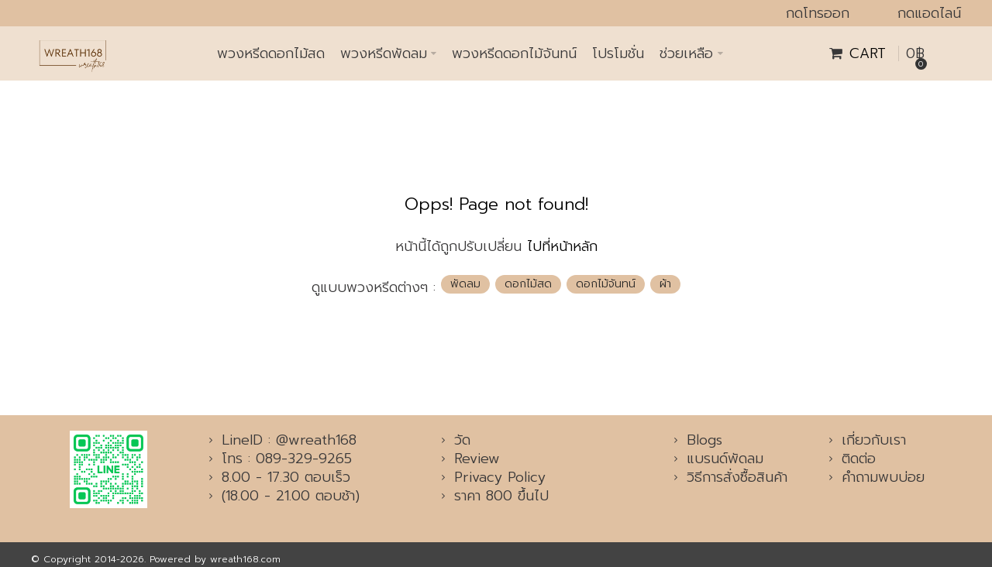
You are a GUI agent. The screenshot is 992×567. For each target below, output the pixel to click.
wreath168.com (245, 559)
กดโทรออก (817, 13)
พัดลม (465, 284)
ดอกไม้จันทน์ (606, 284)
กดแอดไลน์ (929, 13)
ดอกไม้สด (528, 284)
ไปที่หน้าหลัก (562, 246)
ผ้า (665, 284)
